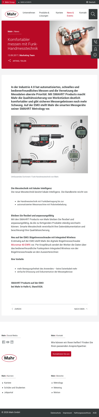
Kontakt (83, 12)
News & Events (70, 14)
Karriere (59, 12)
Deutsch (90, 2)
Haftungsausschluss (82, 413)
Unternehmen (29, 12)
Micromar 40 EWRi (21, 244)
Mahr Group (10, 2)
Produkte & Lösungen (44, 14)
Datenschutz (56, 413)
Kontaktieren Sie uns (61, 354)
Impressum (67, 413)
